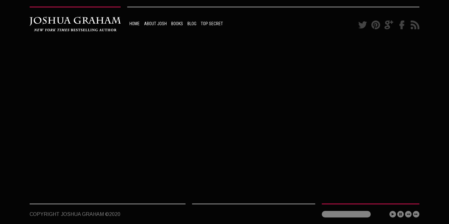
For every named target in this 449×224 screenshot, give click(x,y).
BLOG (191, 23)
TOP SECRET (212, 23)
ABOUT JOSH (155, 23)
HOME (134, 23)
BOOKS (177, 23)
